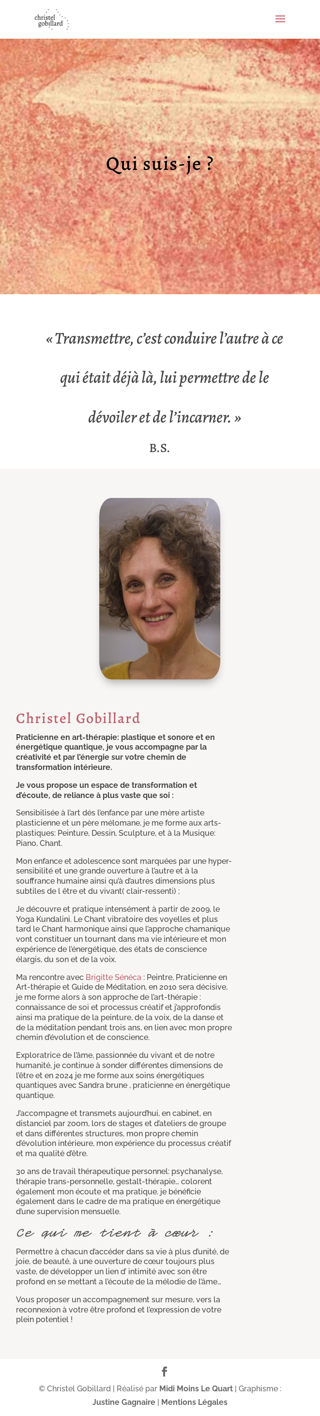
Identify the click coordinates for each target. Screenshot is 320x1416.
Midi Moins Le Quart (196, 1388)
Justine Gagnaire (123, 1402)
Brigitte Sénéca (113, 977)
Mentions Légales (194, 1402)
